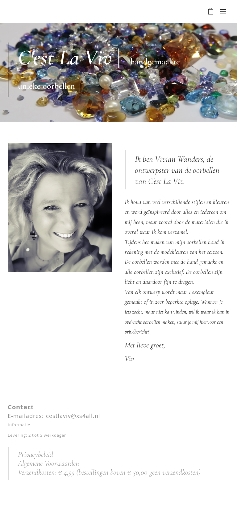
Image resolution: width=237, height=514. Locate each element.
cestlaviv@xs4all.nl (73, 415)
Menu (223, 11)
